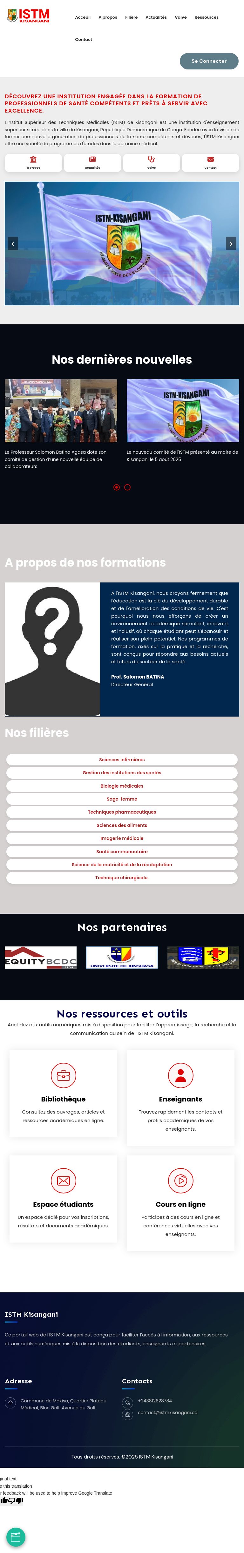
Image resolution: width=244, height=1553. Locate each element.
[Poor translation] (15, 1501)
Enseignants (181, 1099)
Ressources (207, 17)
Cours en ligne (180, 1204)
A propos (107, 17)
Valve (180, 17)
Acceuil (83, 17)
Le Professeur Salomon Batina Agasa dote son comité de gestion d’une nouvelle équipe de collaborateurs (55, 459)
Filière (131, 17)
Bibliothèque (63, 1099)
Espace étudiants (63, 1204)
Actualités (156, 17)
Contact (83, 39)
